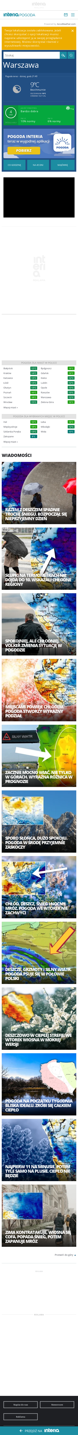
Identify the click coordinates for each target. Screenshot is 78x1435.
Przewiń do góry (64, 1254)
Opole (44, 387)
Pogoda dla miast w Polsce (39, 362)
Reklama (20, 1416)
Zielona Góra (47, 402)
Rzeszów (45, 392)
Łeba (43, 422)
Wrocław (7, 402)
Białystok (8, 368)
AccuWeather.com (66, 24)
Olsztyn (7, 387)
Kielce (44, 378)
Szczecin (7, 397)
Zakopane (8, 436)
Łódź (5, 383)
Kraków (7, 373)
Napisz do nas (20, 1404)
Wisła (43, 431)
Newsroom (57, 1404)
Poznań (7, 392)
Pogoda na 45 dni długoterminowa (38, 165)
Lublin (44, 383)
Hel (5, 422)
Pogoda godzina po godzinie (14, 165)
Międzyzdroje (10, 427)
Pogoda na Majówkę (63, 165)
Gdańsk (45, 373)
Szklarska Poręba (12, 431)
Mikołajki (45, 427)
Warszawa (46, 397)
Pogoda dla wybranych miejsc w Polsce (39, 416)
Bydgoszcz (46, 368)
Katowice (8, 378)
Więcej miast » (10, 407)
